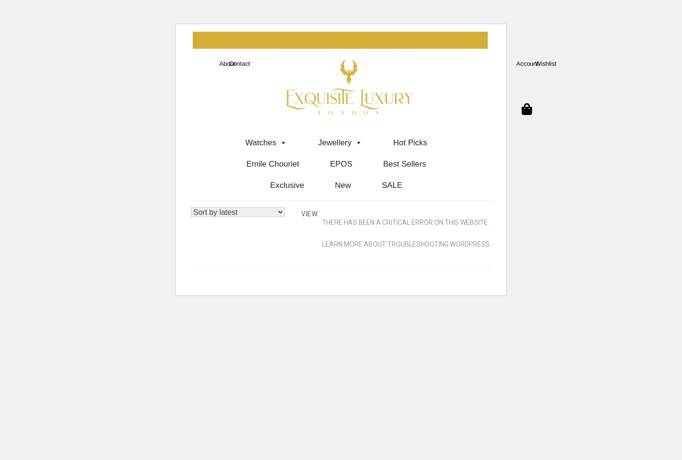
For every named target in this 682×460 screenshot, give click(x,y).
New (343, 185)
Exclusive (287, 185)
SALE (392, 185)
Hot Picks (410, 142)
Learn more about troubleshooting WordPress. (406, 244)
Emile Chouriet (272, 163)
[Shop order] (238, 212)
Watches (266, 142)
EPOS (341, 163)
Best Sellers (404, 163)
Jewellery (340, 142)
